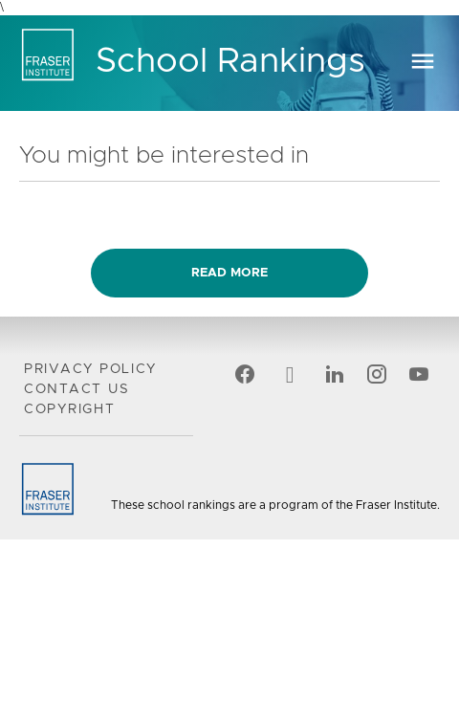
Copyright (70, 409)
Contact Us (76, 389)
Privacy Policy (90, 369)
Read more (229, 273)
